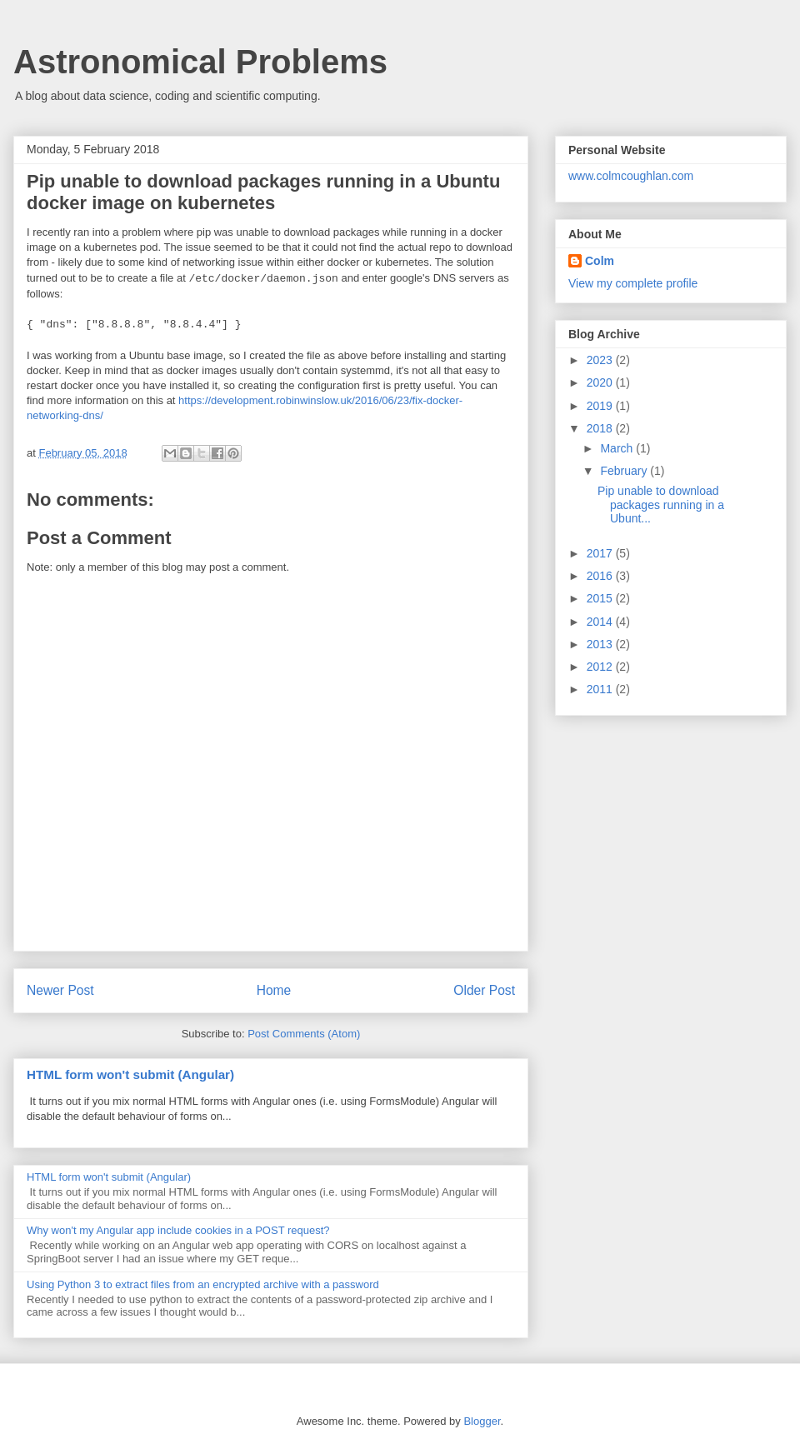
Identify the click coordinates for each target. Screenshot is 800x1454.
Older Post (484, 990)
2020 (601, 382)
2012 (601, 666)
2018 (601, 428)
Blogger (481, 1421)
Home (274, 990)
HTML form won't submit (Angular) (130, 1074)
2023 (601, 360)
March (618, 448)
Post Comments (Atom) (304, 1033)
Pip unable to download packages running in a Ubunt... (661, 505)
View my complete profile (633, 283)
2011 (601, 689)
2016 (601, 575)
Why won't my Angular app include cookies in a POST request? (178, 1230)
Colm (599, 260)
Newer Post (60, 990)
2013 (601, 644)
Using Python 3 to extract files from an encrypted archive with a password (203, 1284)
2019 (601, 405)
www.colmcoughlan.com (630, 175)
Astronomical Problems (200, 61)
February (625, 470)
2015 (601, 598)
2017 (601, 553)
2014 (601, 621)
